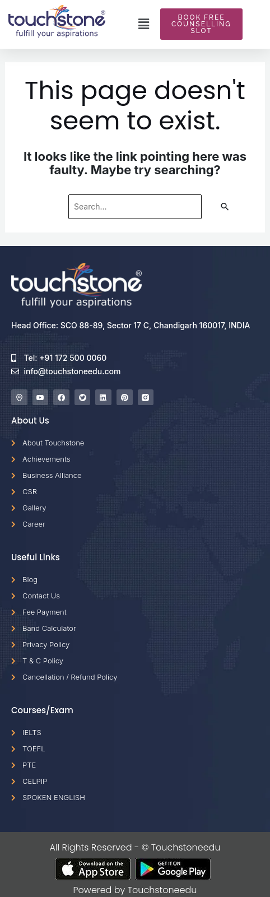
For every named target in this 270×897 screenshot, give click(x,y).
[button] (143, 24)
